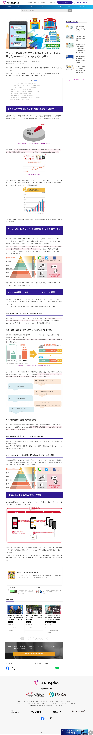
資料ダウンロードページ (33, 705)
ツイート (42, 667)
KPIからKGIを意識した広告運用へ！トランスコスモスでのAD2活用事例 (34, 617)
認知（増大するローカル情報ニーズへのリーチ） (23, 89)
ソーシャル (22, 63)
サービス (17, 6)
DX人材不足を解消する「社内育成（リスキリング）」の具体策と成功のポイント (80, 70)
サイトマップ (59, 707)
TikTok (47, 628)
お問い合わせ (65, 2)
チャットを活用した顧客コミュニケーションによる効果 (22, 87)
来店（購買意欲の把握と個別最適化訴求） (21, 93)
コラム (50, 6)
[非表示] (35, 80)
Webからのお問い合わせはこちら (34, 653)
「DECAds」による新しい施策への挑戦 (19, 99)
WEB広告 (10, 630)
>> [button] (46, 638)
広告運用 (13, 628)
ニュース (41, 6)
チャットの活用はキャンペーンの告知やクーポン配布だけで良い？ (25, 85)
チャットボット (11, 63)
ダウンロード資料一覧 (82, 2)
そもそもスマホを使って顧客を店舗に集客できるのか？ (22, 83)
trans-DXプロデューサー (82, 6)
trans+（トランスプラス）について (49, 705)
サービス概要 (8, 6)
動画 (69, 6)
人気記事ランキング (20, 705)
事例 (59, 6)
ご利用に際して (73, 705)
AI (9, 628)
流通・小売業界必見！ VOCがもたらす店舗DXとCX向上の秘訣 (80, 29)
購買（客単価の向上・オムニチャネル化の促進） (23, 95)
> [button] (41, 638)
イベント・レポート (29, 6)
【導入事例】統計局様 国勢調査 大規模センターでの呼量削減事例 (80, 59)
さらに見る (76, 79)
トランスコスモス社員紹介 (52, 630)
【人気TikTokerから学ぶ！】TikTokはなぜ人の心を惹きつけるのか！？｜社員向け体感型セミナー (52, 618)
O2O (17, 63)
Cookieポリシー (49, 707)
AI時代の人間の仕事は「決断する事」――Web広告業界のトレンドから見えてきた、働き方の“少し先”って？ (15, 618)
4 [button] (36, 638)
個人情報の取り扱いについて (36, 707)
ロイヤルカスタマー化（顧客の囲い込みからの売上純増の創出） (26, 97)
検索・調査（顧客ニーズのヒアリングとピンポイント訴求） (25, 91)
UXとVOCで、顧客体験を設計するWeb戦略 (80, 38)
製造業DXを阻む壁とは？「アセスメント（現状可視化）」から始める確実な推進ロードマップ (80, 48)
